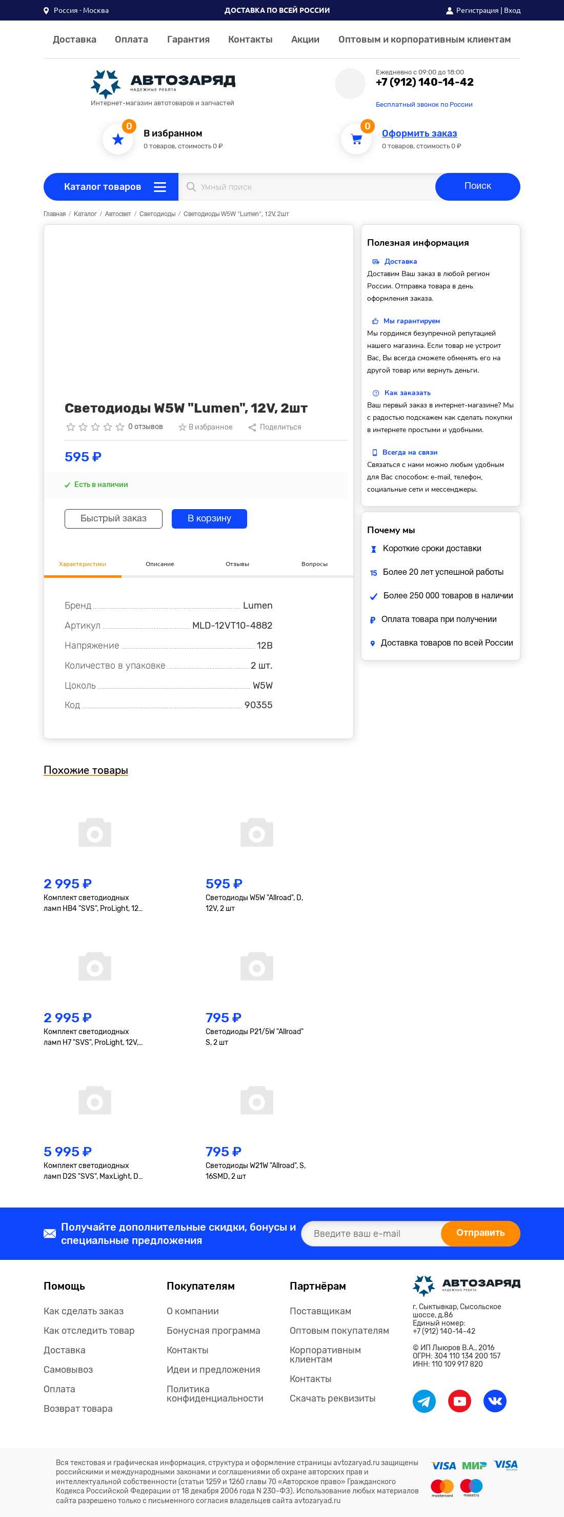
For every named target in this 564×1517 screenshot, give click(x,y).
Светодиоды (157, 214)
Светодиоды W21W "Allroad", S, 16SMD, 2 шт (256, 1171)
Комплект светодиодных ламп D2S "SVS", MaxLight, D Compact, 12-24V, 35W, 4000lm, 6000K (91, 1171)
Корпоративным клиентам (325, 1355)
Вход (512, 10)
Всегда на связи (409, 452)
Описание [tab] (160, 563)
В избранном (173, 133)
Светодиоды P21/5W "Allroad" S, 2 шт (255, 1037)
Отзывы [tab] (237, 563)
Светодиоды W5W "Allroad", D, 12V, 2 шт (254, 903)
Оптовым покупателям (339, 1330)
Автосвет (118, 214)
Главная (55, 214)
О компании (193, 1311)
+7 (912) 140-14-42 (425, 82)
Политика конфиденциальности (215, 1394)
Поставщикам (320, 1311)
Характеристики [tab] (82, 563)
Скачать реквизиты (333, 1398)
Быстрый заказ (113, 519)
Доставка (74, 39)
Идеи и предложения (213, 1369)
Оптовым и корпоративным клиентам (424, 39)
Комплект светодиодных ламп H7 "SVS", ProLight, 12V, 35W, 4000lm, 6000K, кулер (91, 1037)
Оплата (131, 39)
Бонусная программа (213, 1330)
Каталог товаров (103, 186)
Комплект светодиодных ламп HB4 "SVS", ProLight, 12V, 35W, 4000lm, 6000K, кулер (94, 903)
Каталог (85, 214)
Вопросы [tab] (314, 563)
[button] (76, 10)
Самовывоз (68, 1369)
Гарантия (188, 39)
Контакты (250, 39)
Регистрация (477, 10)
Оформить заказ (419, 133)
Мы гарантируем (412, 321)
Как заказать (408, 393)
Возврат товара (78, 1408)
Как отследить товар (89, 1330)
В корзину (209, 519)
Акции (305, 39)
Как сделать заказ (84, 1311)
